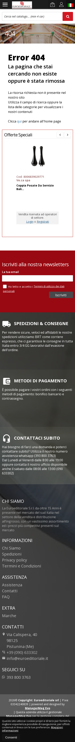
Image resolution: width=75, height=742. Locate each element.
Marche (9, 615)
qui (19, 121)
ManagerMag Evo (37, 708)
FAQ (6, 596)
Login (29, 221)
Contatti (9, 590)
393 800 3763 (16, 677)
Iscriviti (61, 295)
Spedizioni (11, 554)
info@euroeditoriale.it (25, 658)
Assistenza (12, 585)
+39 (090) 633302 (22, 652)
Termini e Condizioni (21, 566)
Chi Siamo (11, 548)
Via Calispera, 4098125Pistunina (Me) (19, 640)
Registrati (43, 221)
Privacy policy (14, 560)
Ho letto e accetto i (18, 286)
